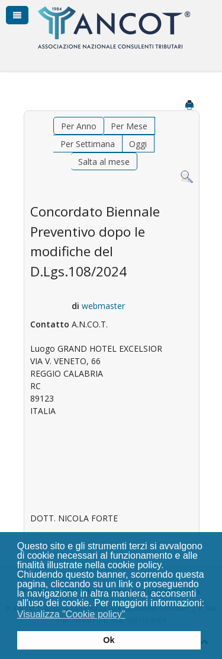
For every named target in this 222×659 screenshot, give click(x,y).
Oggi (138, 143)
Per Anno (78, 126)
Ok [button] (108, 640)
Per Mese (129, 126)
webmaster (103, 305)
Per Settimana (87, 143)
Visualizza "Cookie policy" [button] (71, 614)
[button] (133, 615)
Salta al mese (104, 161)
